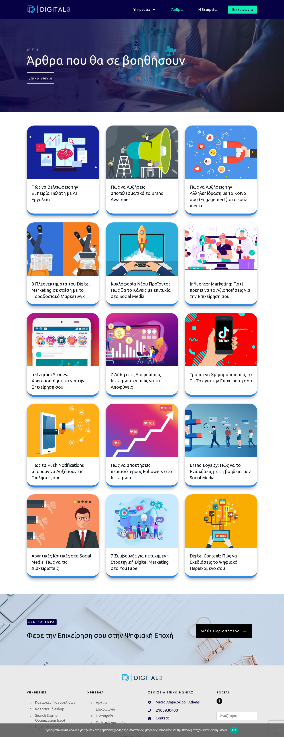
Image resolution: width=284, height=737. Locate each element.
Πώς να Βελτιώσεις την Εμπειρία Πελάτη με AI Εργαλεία (55, 193)
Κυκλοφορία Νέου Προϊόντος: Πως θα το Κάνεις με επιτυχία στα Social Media (141, 290)
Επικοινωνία (105, 709)
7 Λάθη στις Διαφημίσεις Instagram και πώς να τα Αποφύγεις (136, 380)
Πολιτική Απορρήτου (113, 723)
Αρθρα (101, 703)
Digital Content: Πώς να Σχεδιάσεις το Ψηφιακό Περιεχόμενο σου (213, 562)
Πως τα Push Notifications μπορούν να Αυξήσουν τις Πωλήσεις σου (58, 471)
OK (234, 730)
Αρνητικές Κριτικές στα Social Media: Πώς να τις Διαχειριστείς (61, 562)
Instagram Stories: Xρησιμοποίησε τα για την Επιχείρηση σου (58, 380)
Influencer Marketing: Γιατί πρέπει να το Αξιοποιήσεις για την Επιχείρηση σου (220, 290)
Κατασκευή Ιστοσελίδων (55, 702)
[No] (278, 730)
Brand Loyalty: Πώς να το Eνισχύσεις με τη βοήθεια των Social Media (220, 471)
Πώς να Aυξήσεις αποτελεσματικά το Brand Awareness (137, 193)
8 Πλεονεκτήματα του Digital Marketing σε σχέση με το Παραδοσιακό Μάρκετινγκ (61, 290)
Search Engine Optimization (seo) (50, 717)
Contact (162, 718)
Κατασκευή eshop (49, 709)
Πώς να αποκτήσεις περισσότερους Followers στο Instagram (141, 471)
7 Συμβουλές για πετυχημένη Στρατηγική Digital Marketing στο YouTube (140, 562)
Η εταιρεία (104, 716)
